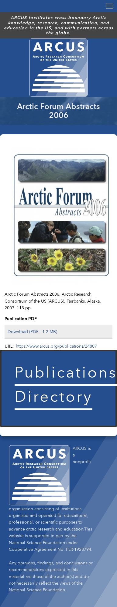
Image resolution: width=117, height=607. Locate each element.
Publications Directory (66, 383)
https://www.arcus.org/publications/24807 (56, 345)
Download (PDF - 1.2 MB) (32, 331)
